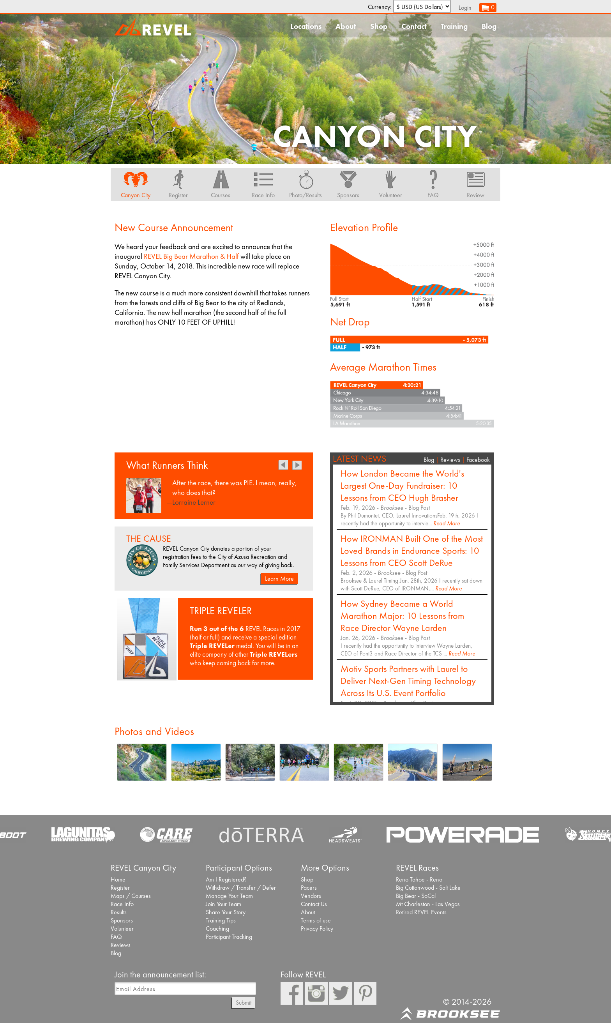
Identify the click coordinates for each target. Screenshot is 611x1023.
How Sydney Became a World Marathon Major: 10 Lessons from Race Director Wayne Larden (402, 615)
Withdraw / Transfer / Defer (241, 887)
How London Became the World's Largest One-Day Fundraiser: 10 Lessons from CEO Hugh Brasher (402, 485)
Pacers (309, 887)
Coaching (217, 928)
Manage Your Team (229, 896)
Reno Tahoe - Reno (419, 879)
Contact (414, 26)
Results (119, 912)
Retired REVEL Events (421, 912)
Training (454, 26)
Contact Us (314, 904)
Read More (446, 523)
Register (120, 887)
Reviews (450, 460)
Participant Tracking (229, 937)
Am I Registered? (226, 879)
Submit (243, 1002)
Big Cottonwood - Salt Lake (428, 887)
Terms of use (316, 920)
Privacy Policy (317, 928)
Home (118, 879)
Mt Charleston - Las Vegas (428, 904)
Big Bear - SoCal (416, 896)
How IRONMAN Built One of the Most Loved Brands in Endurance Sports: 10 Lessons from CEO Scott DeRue (412, 550)
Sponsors (122, 920)
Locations (305, 26)
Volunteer (122, 928)
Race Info (122, 904)
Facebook (478, 460)
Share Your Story (225, 912)
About (346, 26)
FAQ (116, 937)
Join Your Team (223, 904)
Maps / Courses (131, 896)
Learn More (279, 578)
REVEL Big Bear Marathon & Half (191, 256)
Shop (378, 26)
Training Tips (221, 920)
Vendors (311, 896)
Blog (489, 26)
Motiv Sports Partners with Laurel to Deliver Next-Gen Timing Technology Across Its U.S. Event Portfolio (408, 681)
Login (465, 8)
